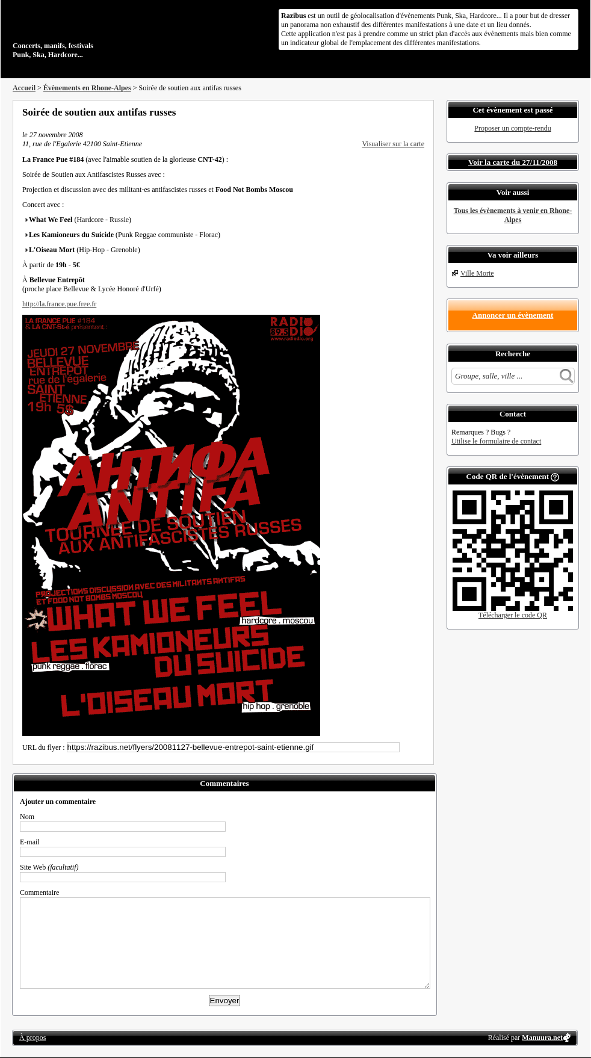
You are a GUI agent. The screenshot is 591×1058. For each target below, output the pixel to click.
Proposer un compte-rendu (512, 128)
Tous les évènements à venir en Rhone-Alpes (513, 215)
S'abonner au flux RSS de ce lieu (420, 112)
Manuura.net (542, 1037)
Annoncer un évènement (513, 315)
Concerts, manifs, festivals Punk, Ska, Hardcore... (91, 32)
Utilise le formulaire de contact (496, 441)
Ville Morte (477, 273)
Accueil (24, 88)
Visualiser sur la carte (393, 144)
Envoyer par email (404, 112)
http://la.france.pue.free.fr (59, 304)
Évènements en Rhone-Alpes (87, 88)
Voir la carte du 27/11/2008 (512, 162)
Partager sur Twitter (387, 112)
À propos (32, 1037)
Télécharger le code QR (512, 615)
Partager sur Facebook (371, 112)
